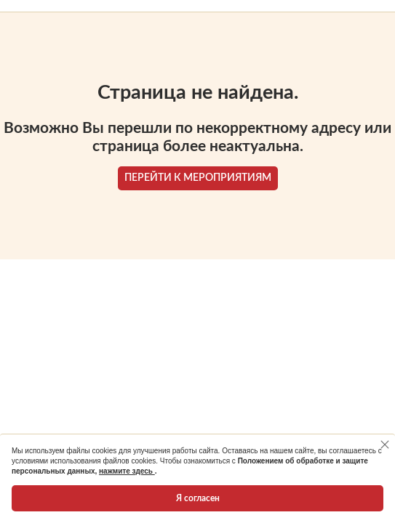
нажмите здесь (127, 471)
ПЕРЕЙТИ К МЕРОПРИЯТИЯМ (197, 178)
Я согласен (198, 498)
